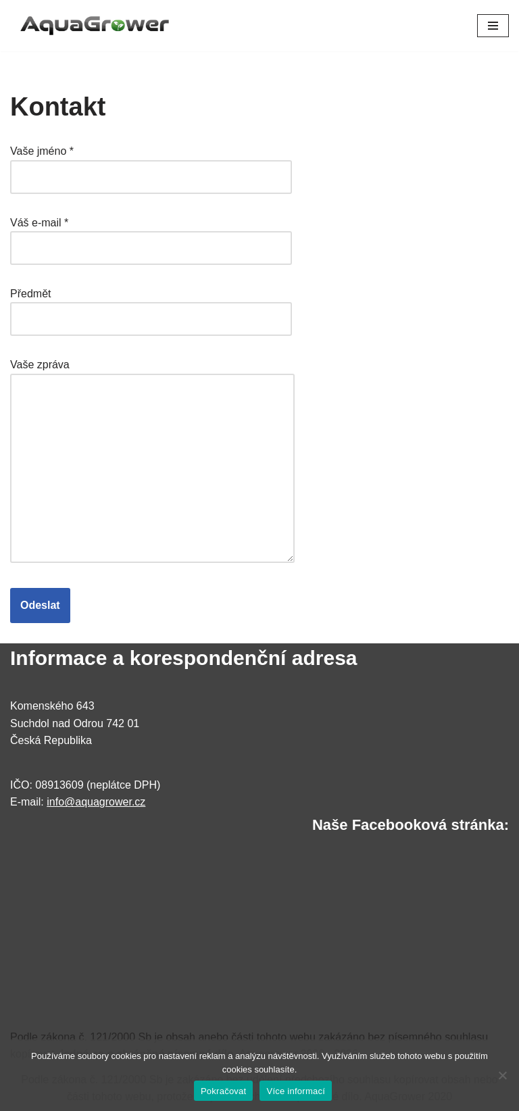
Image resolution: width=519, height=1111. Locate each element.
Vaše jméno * (151, 163)
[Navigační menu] (493, 25)
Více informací (295, 1091)
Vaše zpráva (152, 462)
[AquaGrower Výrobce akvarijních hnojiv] (94, 25)
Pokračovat (224, 1091)
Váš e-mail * (151, 235)
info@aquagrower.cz (96, 802)
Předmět (151, 306)
